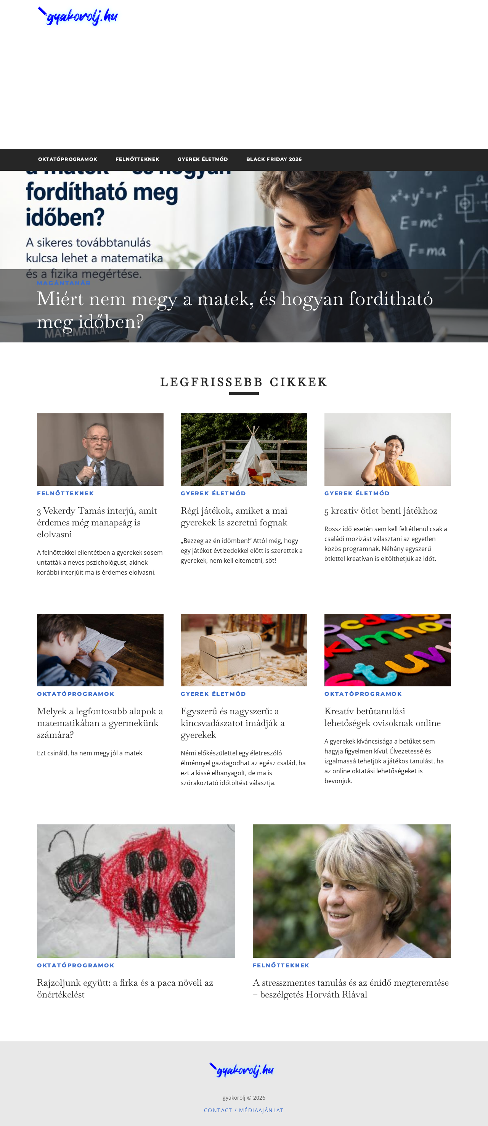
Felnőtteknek (65, 493)
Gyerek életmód (214, 493)
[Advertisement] (244, 91)
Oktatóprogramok (76, 694)
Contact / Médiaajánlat (244, 1110)
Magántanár (64, 283)
